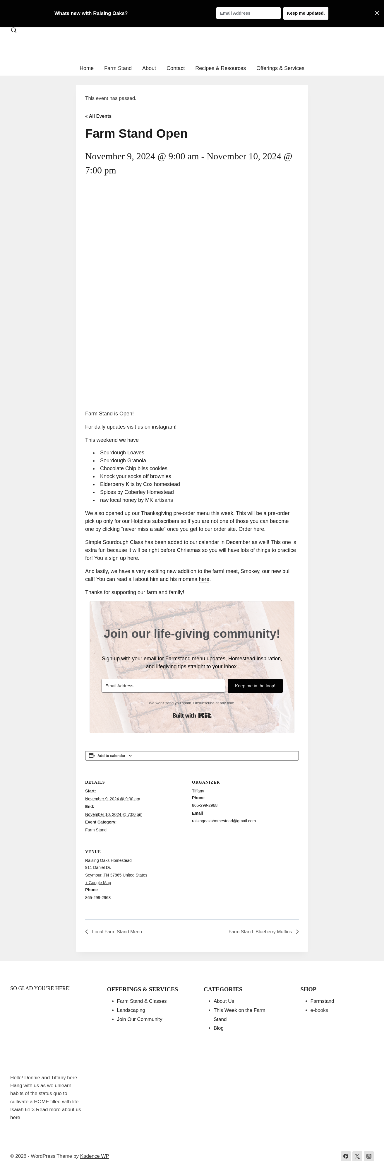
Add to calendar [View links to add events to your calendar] (111, 756)
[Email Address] (163, 686)
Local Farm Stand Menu (116, 931)
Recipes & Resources (220, 68)
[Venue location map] (268, 879)
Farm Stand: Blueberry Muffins (261, 931)
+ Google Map (98, 882)
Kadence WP (94, 1156)
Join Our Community (139, 1019)
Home (87, 68)
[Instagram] (369, 1156)
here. (133, 558)
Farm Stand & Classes (142, 1001)
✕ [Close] (377, 13)
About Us (224, 1001)
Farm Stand (118, 68)
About (149, 68)
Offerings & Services (280, 68)
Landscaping (131, 1010)
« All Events (98, 116)
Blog (219, 1028)
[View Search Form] (14, 30)
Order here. (253, 529)
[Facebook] (346, 1156)
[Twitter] (357, 1156)
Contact (176, 68)
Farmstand (322, 1001)
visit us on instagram (151, 427)
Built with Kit (192, 715)
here (204, 579)
